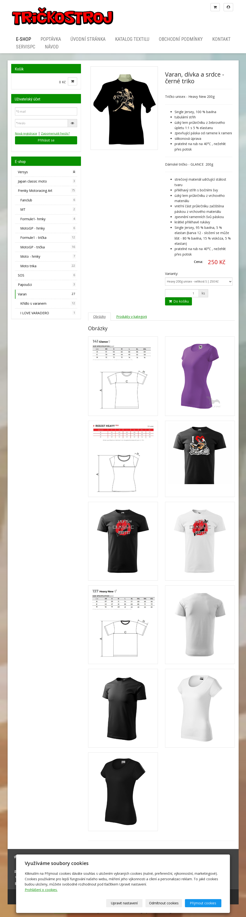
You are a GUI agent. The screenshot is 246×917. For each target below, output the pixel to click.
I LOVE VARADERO (48, 312)
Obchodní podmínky (181, 39)
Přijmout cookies (203, 903)
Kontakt (221, 39)
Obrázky (99, 316)
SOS (47, 275)
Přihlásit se (46, 140)
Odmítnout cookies (164, 903)
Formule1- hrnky (48, 218)
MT (48, 209)
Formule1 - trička (48, 237)
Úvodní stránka (87, 39)
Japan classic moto (47, 181)
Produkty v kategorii (131, 316)
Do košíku (178, 301)
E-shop (23, 39)
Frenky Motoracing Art (47, 190)
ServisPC (25, 47)
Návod (52, 47)
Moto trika (48, 265)
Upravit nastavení (124, 903)
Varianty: (171, 273)
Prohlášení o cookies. (41, 889)
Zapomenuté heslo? (55, 133)
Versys (47, 171)
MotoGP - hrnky (48, 228)
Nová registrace (26, 133)
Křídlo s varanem (48, 303)
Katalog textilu (132, 39)
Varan (47, 294)
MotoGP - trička (48, 247)
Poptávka (50, 39)
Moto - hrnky (48, 256)
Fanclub (48, 200)
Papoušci (47, 284)
